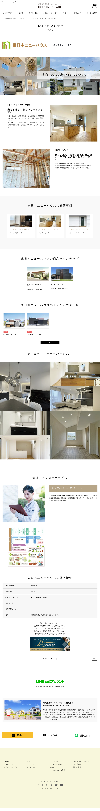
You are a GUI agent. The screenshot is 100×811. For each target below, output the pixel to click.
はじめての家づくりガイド (81, 764)
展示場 (21, 13)
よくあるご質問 (92, 13)
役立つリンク (54, 764)
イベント (65, 13)
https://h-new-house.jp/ (39, 599)
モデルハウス (33, 13)
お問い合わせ (77, 767)
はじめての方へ (8, 13)
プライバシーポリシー (57, 767)
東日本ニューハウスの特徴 (49, 18)
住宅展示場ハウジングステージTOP (14, 18)
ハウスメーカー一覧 (50, 13)
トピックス (77, 13)
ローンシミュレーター (34, 770)
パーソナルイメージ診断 (57, 773)
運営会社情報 (77, 770)
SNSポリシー (54, 770)
